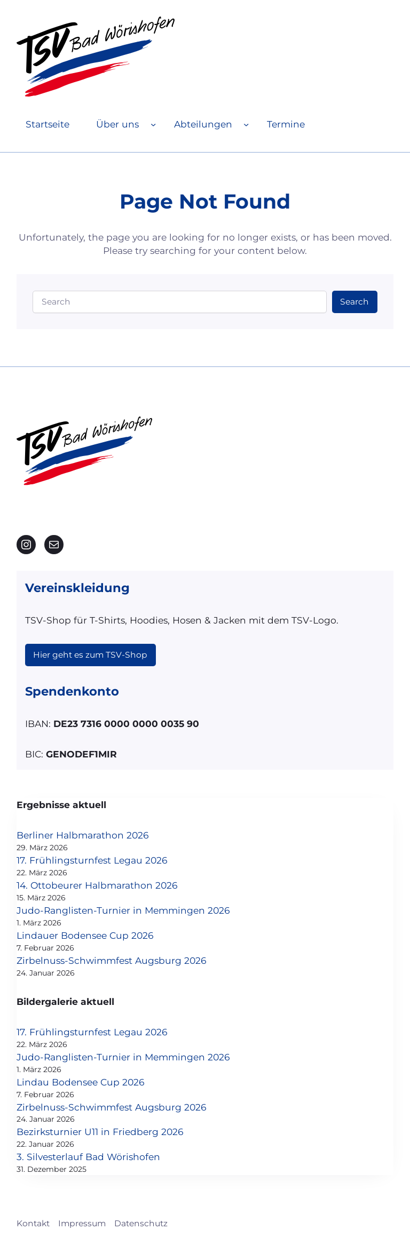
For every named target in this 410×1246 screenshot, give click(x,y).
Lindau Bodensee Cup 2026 (81, 1082)
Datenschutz (141, 1223)
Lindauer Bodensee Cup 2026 (85, 935)
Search (354, 302)
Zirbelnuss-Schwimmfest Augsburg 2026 (112, 960)
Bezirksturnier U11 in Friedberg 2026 (100, 1131)
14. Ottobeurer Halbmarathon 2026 (97, 885)
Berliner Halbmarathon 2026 (83, 835)
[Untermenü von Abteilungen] (246, 124)
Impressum (82, 1223)
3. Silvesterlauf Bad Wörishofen (88, 1156)
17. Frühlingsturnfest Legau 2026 (92, 860)
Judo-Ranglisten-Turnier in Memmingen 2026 (123, 910)
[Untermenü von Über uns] (153, 124)
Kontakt (33, 1223)
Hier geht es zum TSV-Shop (90, 655)
